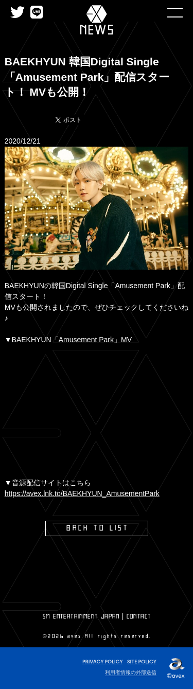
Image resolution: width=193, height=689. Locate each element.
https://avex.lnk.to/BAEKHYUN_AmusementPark (82, 493)
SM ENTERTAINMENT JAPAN (81, 616)
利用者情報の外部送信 (130, 672)
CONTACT (139, 616)
